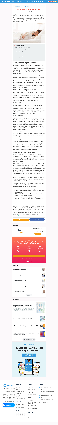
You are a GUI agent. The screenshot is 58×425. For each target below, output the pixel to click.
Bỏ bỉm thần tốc (20, 407)
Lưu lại (21, 219)
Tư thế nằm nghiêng (20, 53)
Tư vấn (17, 396)
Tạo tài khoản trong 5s (29, 256)
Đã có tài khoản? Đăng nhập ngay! (29, 258)
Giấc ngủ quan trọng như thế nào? (22, 47)
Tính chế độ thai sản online (32, 406)
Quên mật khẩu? (29, 261)
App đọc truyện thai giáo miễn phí (32, 400)
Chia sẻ (37, 219)
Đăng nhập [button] (50, 1)
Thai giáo (11, 1)
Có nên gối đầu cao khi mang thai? (22, 58)
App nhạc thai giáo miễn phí (32, 396)
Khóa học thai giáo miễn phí (32, 390)
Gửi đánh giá (37, 233)
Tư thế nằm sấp (19, 51)
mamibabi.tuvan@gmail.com (47, 395)
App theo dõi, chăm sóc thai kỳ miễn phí (32, 393)
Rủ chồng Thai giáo (20, 405)
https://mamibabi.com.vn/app (19, 215)
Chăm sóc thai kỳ (18, 1)
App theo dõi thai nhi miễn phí (32, 409)
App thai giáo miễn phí (32, 387)
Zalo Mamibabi (7, 404)
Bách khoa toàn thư (20, 6)
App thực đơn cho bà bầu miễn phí (32, 403)
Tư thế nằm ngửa (20, 56)
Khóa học (31, 1)
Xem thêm (29, 295)
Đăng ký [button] (54, 1)
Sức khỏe (27, 6)
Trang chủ (18, 387)
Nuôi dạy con (25, 1)
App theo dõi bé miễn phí (32, 416)
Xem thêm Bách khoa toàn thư (29, 339)
